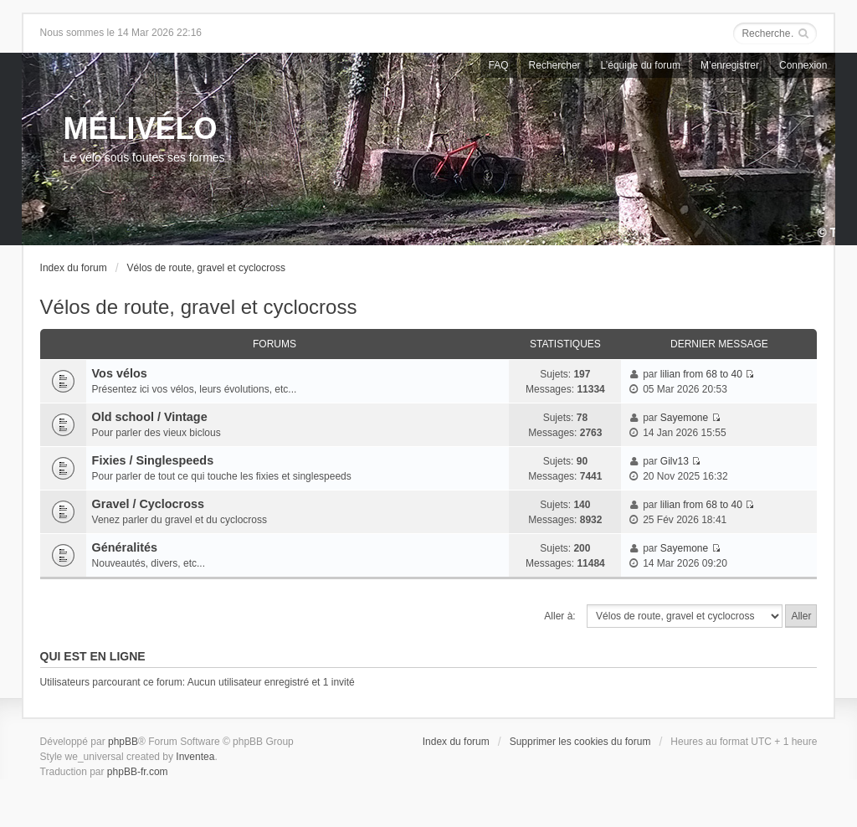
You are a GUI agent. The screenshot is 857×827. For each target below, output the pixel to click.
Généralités (124, 547)
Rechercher (555, 65)
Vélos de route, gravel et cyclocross (206, 268)
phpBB (123, 741)
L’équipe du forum (640, 65)
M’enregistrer (729, 65)
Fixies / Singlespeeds (153, 460)
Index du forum (73, 268)
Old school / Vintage (150, 417)
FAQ (499, 65)
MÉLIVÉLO (141, 128)
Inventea (195, 757)
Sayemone (684, 418)
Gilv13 (674, 461)
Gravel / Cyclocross (148, 504)
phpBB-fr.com (137, 772)
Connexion (803, 65)
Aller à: (559, 616)
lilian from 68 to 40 (701, 374)
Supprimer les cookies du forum (580, 741)
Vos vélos (119, 373)
